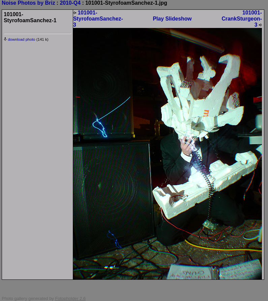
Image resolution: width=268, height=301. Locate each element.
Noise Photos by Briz (28, 3)
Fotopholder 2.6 (70, 298)
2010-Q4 (70, 3)
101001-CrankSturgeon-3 (241, 19)
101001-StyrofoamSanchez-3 (98, 19)
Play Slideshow (172, 19)
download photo (19, 39)
